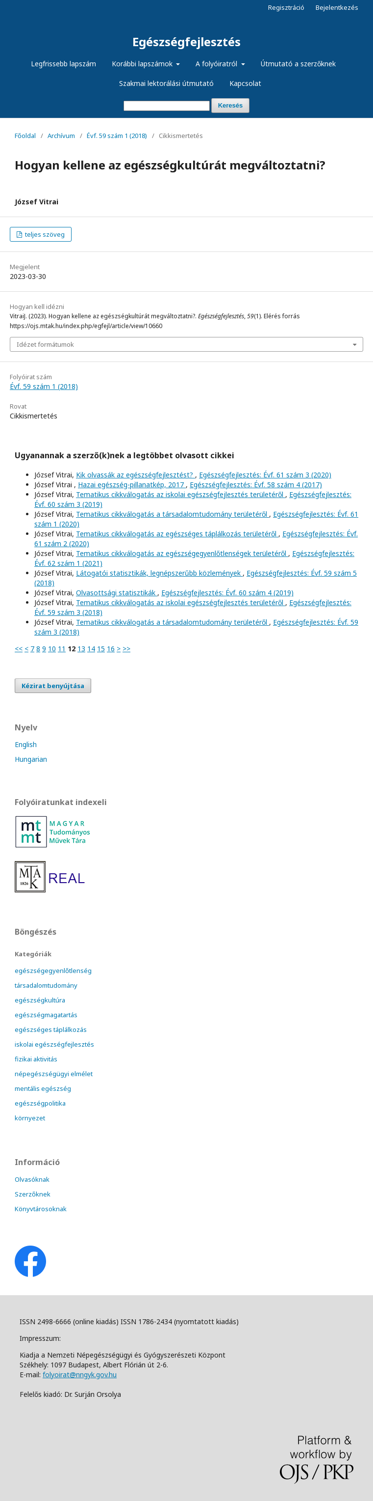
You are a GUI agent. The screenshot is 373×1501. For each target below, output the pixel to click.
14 (91, 648)
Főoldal (25, 135)
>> (126, 648)
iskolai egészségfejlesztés (54, 1044)
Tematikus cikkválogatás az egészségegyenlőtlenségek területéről (182, 553)
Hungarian (31, 759)
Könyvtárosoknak (41, 1208)
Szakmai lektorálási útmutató (166, 83)
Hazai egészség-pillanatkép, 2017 (132, 484)
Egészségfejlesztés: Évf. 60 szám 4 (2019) (227, 592)
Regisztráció (286, 7)
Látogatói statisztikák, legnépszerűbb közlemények (159, 573)
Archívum (61, 135)
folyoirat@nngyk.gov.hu (80, 1374)
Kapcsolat (245, 83)
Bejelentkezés (337, 7)
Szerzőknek (32, 1194)
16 (111, 648)
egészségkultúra (40, 1000)
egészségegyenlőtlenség (53, 970)
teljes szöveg (44, 234)
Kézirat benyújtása (53, 685)
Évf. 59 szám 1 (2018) (117, 135)
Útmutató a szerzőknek (298, 63)
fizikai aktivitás (36, 1059)
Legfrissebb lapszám (63, 63)
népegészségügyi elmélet (54, 1073)
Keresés (230, 105)
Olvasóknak (32, 1179)
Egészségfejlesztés (186, 41)
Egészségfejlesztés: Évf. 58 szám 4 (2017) (256, 484)
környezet (30, 1117)
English (26, 744)
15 (101, 648)
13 (81, 648)
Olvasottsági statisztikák (116, 592)
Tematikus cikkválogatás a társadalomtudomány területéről (172, 514)
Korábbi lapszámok (143, 63)
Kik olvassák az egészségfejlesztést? (135, 474)
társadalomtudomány (46, 985)
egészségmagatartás (46, 1014)
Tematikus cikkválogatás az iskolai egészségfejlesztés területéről (180, 494)
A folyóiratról (217, 63)
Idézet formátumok (45, 344)
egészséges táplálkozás (51, 1029)
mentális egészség (43, 1088)
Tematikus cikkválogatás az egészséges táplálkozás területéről (177, 533)
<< (19, 648)
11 (62, 648)
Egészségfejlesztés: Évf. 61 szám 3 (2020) (265, 474)
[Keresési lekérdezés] (167, 106)
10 (52, 648)
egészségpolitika (40, 1103)
